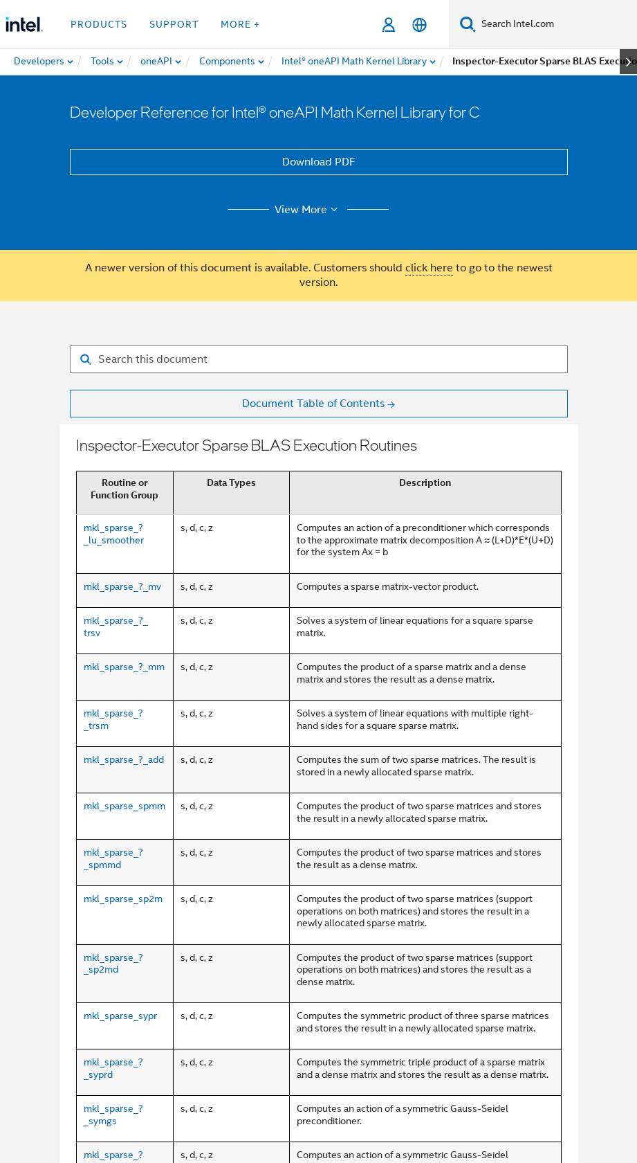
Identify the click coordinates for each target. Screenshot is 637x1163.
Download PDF (319, 162)
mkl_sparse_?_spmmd (113, 858)
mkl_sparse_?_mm (124, 666)
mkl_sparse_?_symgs (113, 1114)
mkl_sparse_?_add (124, 759)
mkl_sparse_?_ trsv (116, 626)
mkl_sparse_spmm (124, 806)
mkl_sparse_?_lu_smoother (114, 533)
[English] (419, 24)
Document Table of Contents (313, 404)
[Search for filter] (319, 359)
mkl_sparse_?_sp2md (113, 963)
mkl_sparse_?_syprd (113, 1068)
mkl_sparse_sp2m (123, 898)
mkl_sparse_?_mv (122, 586)
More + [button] (240, 24)
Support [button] (174, 24)
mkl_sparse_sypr (120, 1015)
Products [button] (99, 24)
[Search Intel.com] (556, 24)
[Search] (468, 24)
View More (308, 210)
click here (429, 268)
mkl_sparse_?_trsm (113, 719)
